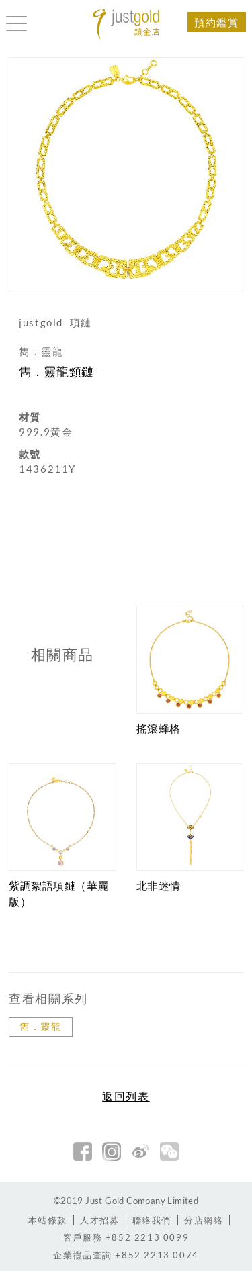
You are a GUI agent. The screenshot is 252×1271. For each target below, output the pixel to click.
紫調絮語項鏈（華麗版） (59, 893)
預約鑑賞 (216, 22)
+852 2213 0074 (126, 1255)
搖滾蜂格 (158, 728)
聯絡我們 (151, 1220)
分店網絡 (203, 1220)
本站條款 (47, 1220)
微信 (169, 1151)
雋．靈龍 (40, 1026)
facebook (82, 1151)
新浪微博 (140, 1151)
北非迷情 (158, 885)
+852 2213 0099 (126, 1237)
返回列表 (125, 1096)
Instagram (111, 1151)
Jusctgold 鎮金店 (126, 24)
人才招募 (99, 1220)
